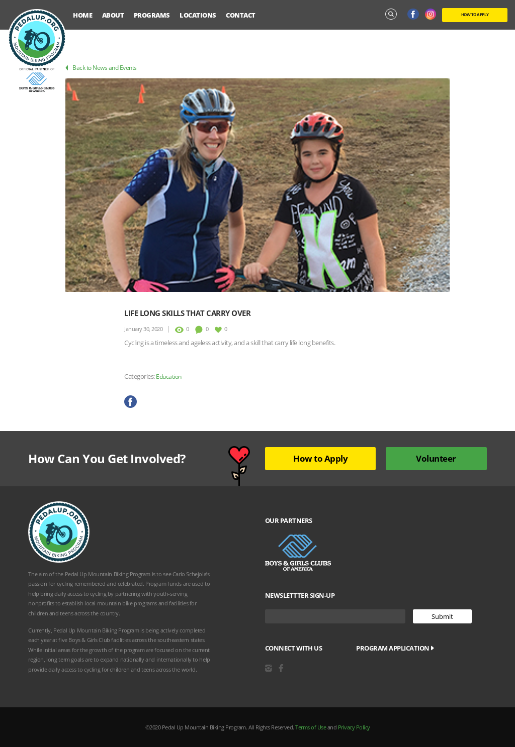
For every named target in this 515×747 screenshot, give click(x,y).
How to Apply (320, 458)
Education (169, 376)
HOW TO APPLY (475, 14)
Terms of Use (310, 727)
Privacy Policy (354, 727)
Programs (152, 15)
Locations (198, 15)
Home (82, 15)
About (113, 15)
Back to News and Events (101, 67)
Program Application (395, 648)
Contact (240, 15)
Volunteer (436, 458)
